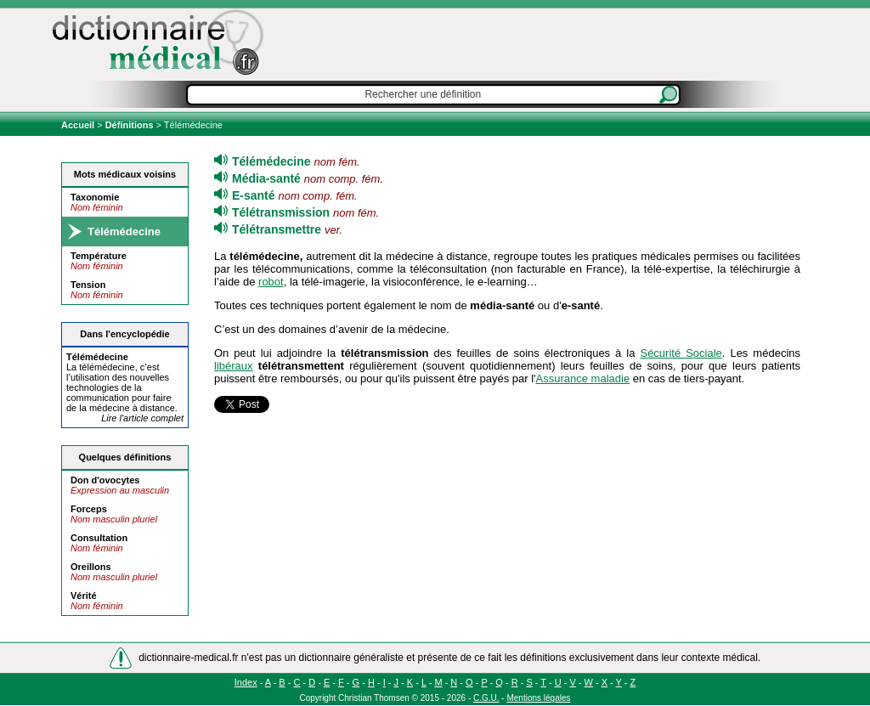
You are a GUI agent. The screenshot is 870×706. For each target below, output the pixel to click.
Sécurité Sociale (680, 353)
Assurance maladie (583, 378)
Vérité (84, 595)
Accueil (79, 125)
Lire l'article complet (142, 418)
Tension (88, 285)
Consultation (99, 538)
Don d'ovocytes (105, 480)
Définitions (129, 125)
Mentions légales (538, 698)
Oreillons (91, 567)
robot (271, 281)
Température (99, 256)
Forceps (89, 509)
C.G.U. (486, 698)
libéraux (233, 365)
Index (245, 682)
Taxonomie (95, 197)
